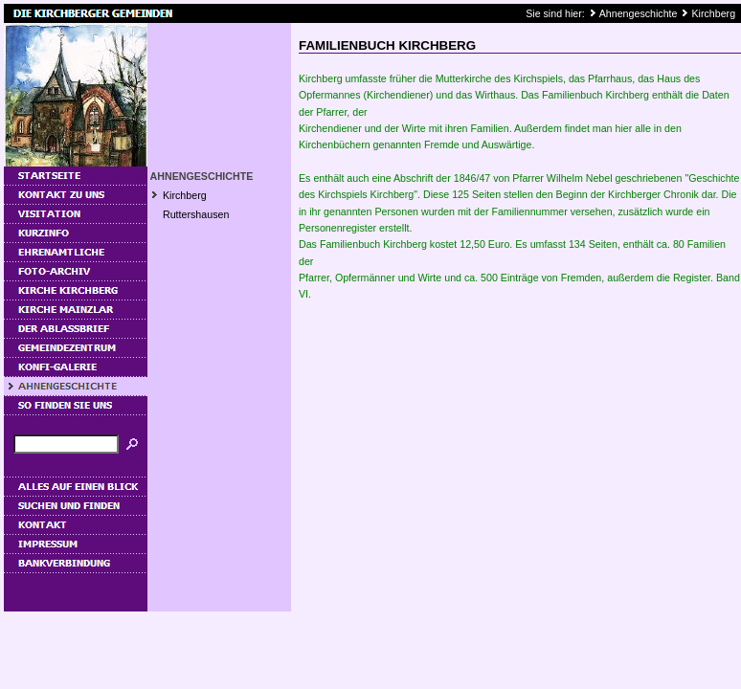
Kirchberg (713, 13)
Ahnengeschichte (638, 13)
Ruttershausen (196, 214)
